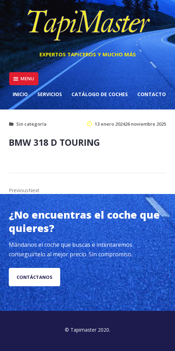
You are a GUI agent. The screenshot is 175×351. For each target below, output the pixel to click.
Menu (23, 78)
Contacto (151, 94)
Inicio (20, 94)
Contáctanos (34, 277)
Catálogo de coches (99, 94)
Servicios (49, 94)
